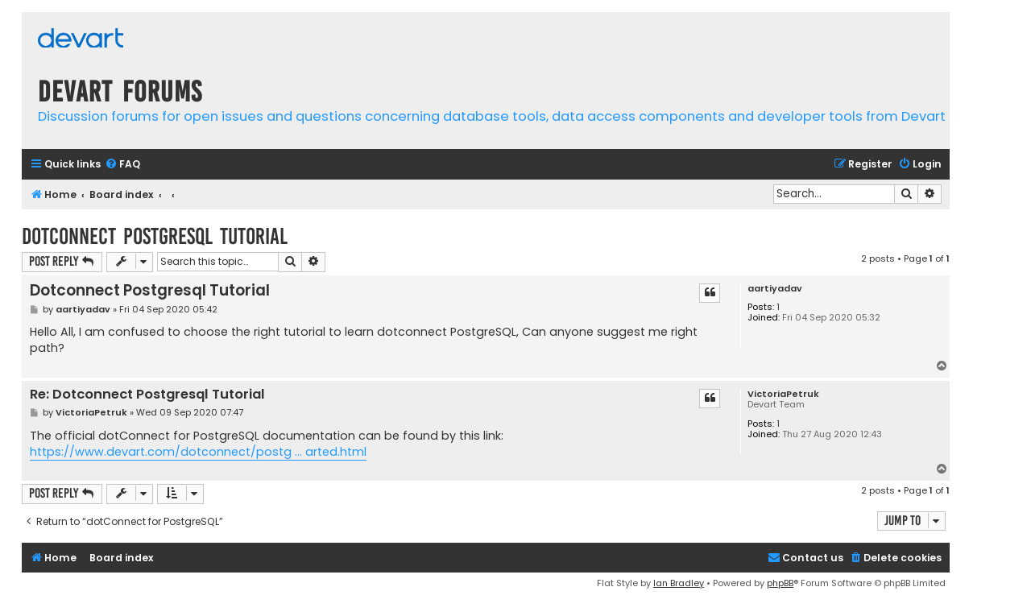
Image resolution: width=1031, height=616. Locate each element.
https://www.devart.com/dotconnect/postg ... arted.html (198, 452)
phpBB (780, 583)
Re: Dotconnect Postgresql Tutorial (147, 395)
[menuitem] (122, 165)
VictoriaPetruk (783, 394)
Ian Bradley (678, 583)
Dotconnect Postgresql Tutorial (155, 236)
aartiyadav (774, 288)
